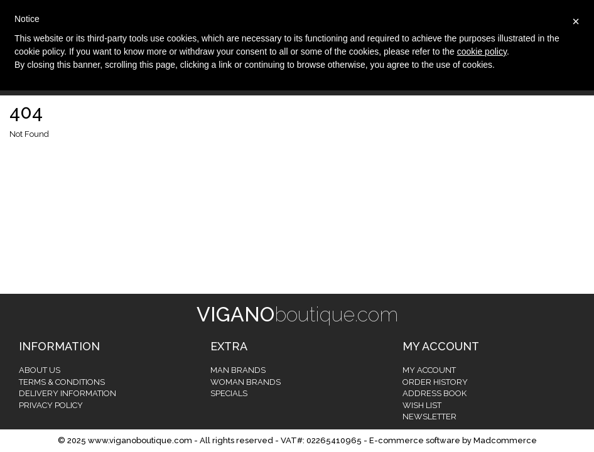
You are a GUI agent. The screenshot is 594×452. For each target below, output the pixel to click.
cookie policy (482, 51)
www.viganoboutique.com (140, 440)
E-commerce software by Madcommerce (453, 440)
